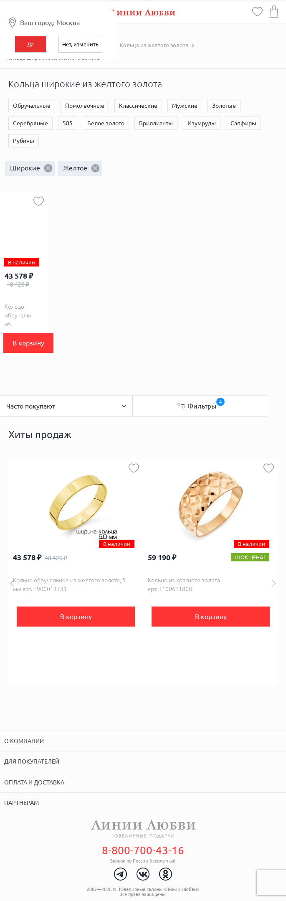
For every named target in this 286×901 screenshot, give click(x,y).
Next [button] (274, 583)
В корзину (28, 343)
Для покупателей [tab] (31, 761)
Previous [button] (12, 583)
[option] (75, 572)
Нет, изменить (80, 44)
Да (30, 44)
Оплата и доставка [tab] (34, 782)
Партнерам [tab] (21, 802)
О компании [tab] (24, 741)
